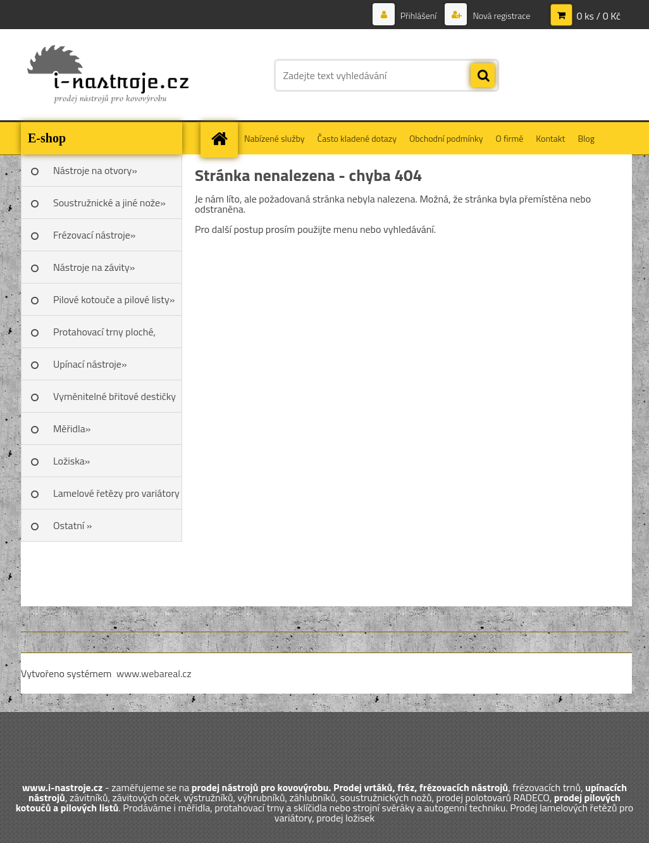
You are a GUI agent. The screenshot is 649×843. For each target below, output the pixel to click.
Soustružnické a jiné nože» (109, 202)
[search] (482, 76)
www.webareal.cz (154, 673)
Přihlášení (419, 15)
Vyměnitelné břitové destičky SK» (114, 401)
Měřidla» (71, 428)
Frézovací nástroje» (94, 234)
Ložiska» (71, 460)
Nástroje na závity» (94, 267)
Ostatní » (72, 525)
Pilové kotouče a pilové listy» (114, 299)
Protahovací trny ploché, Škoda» (104, 336)
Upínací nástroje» (90, 364)
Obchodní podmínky (446, 138)
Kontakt (550, 138)
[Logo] (108, 75)
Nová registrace (500, 15)
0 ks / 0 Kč (598, 15)
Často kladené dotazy (357, 138)
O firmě (510, 138)
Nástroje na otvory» (95, 170)
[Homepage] (223, 138)
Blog (586, 138)
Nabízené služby (274, 138)
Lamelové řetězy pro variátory (116, 493)
